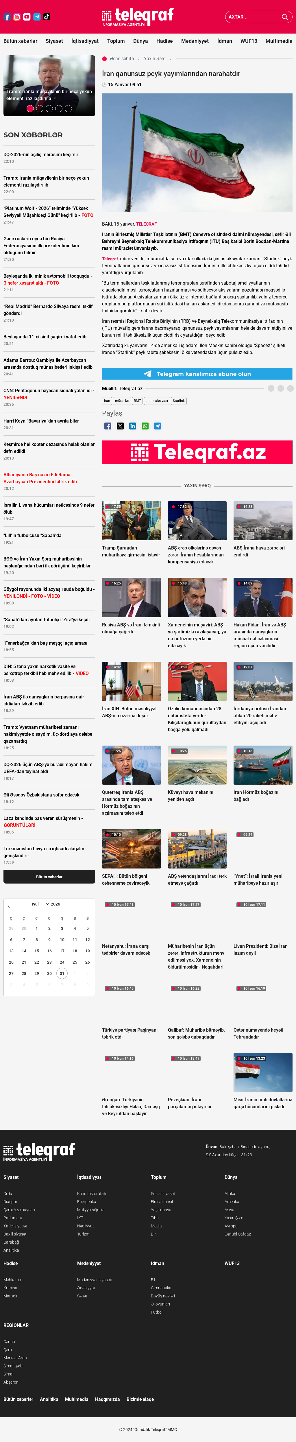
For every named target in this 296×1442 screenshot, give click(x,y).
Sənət (82, 1296)
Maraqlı (10, 1296)
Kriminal (10, 1288)
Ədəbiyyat (86, 1288)
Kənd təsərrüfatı (91, 1193)
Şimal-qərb (13, 1366)
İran (107, 401)
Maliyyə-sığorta (91, 1209)
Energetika (86, 1201)
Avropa (231, 1226)
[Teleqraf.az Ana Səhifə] (138, 17)
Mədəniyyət (195, 41)
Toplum (116, 41)
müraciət (122, 401)
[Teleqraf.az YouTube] (27, 17)
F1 (153, 1279)
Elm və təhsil (162, 1201)
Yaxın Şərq (234, 1218)
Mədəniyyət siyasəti (94, 1279)
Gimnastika (161, 1288)
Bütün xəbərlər (20, 41)
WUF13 (248, 41)
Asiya (229, 1209)
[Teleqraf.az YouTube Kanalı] (197, 452)
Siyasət (54, 41)
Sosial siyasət (163, 1193)
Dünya (140, 41)
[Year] (59, 904)
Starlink (179, 401)
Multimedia (279, 41)
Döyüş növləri (163, 1296)
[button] (30, 108)
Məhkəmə (12, 1279)
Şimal (8, 1374)
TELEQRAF (146, 224)
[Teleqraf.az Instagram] (17, 17)
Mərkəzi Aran (15, 1358)
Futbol (156, 1312)
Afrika (230, 1193)
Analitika (11, 1250)
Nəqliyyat (85, 1226)
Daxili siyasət (15, 1234)
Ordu (7, 1193)
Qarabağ (11, 1242)
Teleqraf (110, 258)
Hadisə (164, 41)
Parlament (12, 1218)
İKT (80, 1218)
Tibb (155, 1218)
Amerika (232, 1201)
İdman (224, 41)
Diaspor (10, 1201)
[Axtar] (285, 17)
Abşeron (10, 1382)
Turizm (83, 1234)
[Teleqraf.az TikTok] (47, 17)
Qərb (7, 1349)
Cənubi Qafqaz (238, 1234)
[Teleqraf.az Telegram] (37, 17)
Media (156, 1226)
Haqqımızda (107, 1399)
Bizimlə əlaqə (140, 1399)
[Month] (40, 904)
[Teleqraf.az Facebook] (7, 17)
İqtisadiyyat (85, 41)
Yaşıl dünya (161, 1209)
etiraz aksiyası (157, 401)
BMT (137, 401)
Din (154, 1234)
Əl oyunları (160, 1304)
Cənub (9, 1341)
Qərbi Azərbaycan (19, 1209)
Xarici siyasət (15, 1226)
